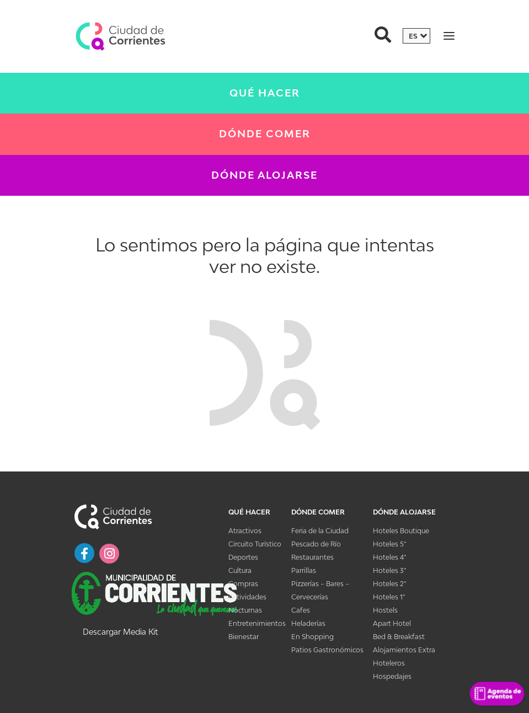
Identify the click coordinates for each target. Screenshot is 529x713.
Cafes (300, 610)
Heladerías (308, 623)
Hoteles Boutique (401, 531)
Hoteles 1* (389, 597)
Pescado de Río (316, 544)
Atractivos (244, 531)
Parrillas (303, 570)
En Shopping (312, 636)
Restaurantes (312, 557)
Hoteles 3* (390, 570)
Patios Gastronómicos (327, 650)
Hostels (385, 610)
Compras (243, 584)
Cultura (240, 570)
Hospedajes (392, 676)
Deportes (243, 557)
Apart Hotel (392, 623)
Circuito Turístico (254, 544)
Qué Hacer (264, 93)
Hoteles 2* (390, 584)
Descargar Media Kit (120, 631)
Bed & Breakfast (399, 636)
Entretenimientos (257, 623)
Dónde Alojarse (264, 175)
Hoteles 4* (390, 557)
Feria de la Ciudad (320, 531)
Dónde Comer (265, 134)
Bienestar (243, 636)
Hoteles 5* (390, 544)
